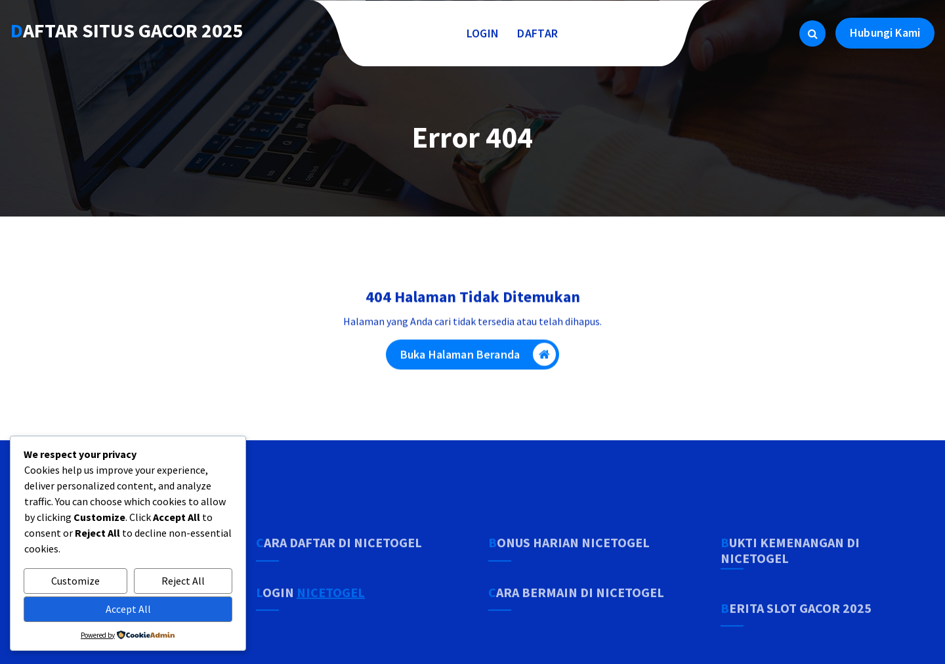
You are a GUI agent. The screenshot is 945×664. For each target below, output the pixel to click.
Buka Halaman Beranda (478, 355)
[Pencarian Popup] (812, 33)
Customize (75, 580)
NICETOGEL (331, 614)
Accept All (128, 608)
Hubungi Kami (885, 32)
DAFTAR (537, 33)
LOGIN (483, 33)
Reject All (183, 580)
